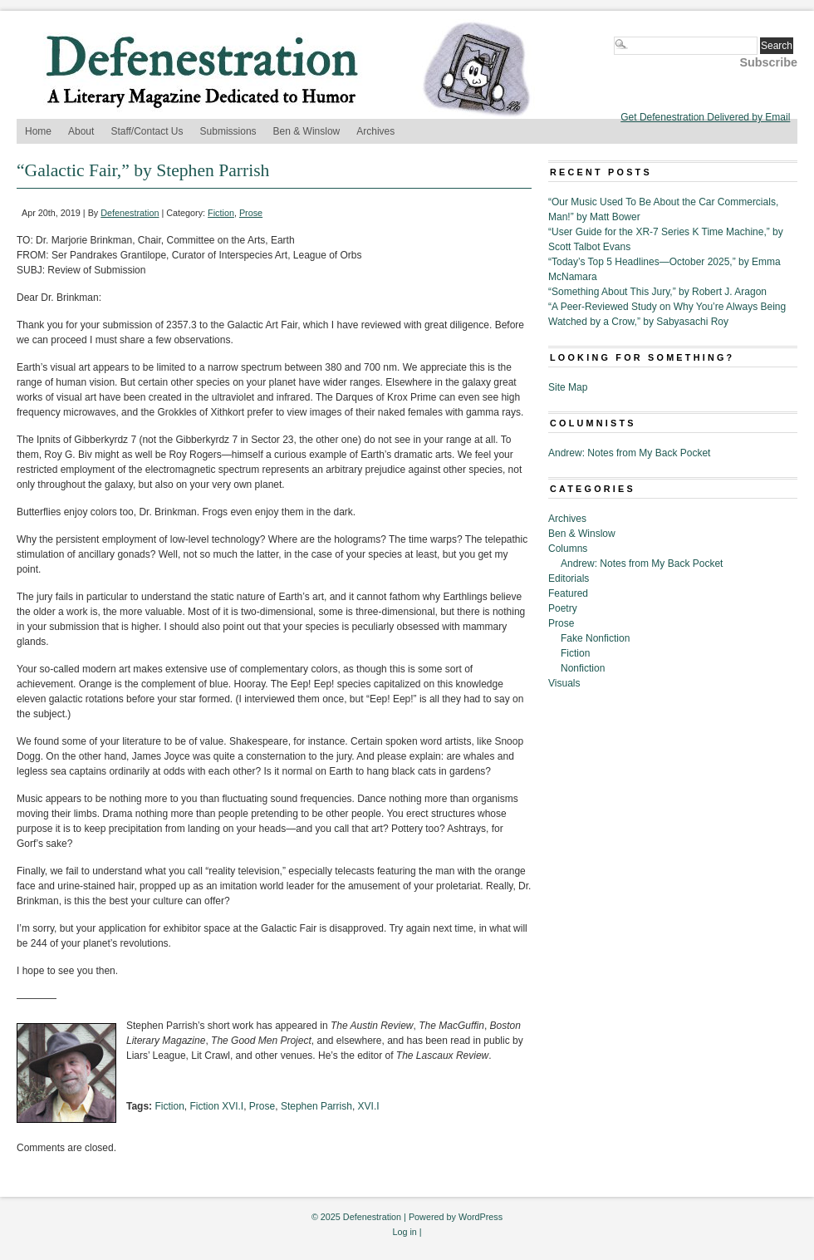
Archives (375, 131)
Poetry (562, 608)
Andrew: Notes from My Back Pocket (629, 453)
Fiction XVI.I (216, 1106)
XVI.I (369, 1106)
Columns (567, 548)
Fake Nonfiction (595, 638)
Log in (404, 1232)
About (81, 131)
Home (38, 131)
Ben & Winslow (307, 131)
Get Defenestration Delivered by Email (705, 117)
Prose (250, 213)
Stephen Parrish (316, 1106)
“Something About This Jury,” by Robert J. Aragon (657, 292)
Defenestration (130, 213)
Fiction (221, 213)
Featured (568, 593)
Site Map (567, 387)
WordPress (480, 1217)
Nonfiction (583, 668)
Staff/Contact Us (146, 131)
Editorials (568, 578)
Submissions (228, 131)
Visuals (564, 683)
